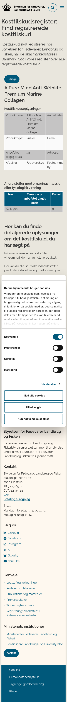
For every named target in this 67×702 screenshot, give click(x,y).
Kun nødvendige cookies (33, 418)
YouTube (14, 561)
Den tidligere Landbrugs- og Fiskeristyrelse (34, 644)
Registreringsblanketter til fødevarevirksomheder (23, 613)
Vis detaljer (49, 384)
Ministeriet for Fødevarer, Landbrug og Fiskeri (31, 636)
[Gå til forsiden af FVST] (22, 8)
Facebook (14, 538)
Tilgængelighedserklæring (26, 684)
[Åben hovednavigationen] (63, 7)
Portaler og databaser (20, 588)
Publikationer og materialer (24, 594)
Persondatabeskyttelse (24, 677)
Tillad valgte (33, 407)
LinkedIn (13, 532)
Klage (13, 691)
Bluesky (13, 555)
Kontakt (11, 653)
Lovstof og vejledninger (22, 582)
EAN (6, 495)
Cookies (14, 670)
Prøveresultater (16, 599)
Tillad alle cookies (33, 395)
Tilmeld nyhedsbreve (20, 605)
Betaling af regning (17, 499)
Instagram (14, 544)
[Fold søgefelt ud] (52, 7)
